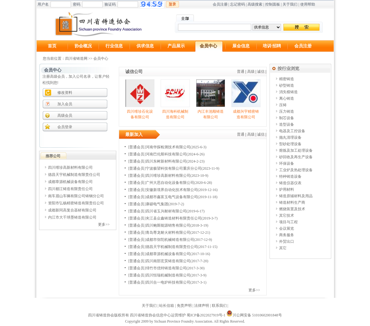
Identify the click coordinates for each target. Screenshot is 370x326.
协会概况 (83, 46)
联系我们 (219, 305)
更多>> (104, 224)
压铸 (283, 105)
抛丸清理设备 (290, 137)
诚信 (261, 71)
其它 (283, 248)
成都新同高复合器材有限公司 (72, 210)
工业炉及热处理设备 (296, 170)
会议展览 (286, 228)
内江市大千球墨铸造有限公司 (72, 217)
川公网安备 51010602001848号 (254, 315)
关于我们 (290, 4)
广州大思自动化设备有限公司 (170, 182)
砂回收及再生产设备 (296, 157)
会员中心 (208, 46)
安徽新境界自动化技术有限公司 (172, 190)
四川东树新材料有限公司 (166, 161)
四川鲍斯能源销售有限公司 (168, 225)
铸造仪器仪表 (290, 183)
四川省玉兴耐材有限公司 (166, 211)
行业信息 (114, 46)
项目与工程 (288, 222)
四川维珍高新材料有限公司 (70, 167)
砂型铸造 (286, 85)
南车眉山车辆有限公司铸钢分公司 (76, 196)
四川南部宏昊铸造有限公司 (168, 261)
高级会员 (64, 115)
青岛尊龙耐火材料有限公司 (168, 232)
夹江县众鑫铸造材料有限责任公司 (174, 218)
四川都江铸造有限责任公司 (70, 189)
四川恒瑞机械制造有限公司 (168, 275)
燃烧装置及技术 (292, 209)
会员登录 (64, 127)
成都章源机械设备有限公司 (70, 182)
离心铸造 (286, 98)
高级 (251, 71)
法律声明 (201, 305)
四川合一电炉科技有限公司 (168, 282)
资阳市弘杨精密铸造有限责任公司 (76, 203)
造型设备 (286, 124)
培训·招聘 (272, 46)
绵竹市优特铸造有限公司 (166, 268)
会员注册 (220, 4)
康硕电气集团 (157, 204)
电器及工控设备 (292, 131)
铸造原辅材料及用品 (296, 196)
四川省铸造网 (76, 58)
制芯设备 (286, 118)
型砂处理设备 (290, 144)
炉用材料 (286, 189)
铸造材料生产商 (292, 202)
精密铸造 (286, 79)
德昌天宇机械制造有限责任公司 (74, 174)
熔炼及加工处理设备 (296, 150)
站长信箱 (166, 305)
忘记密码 (237, 4)
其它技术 (286, 215)
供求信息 (145, 46)
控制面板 (272, 4)
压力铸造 (286, 111)
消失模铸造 (288, 92)
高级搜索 (254, 4)
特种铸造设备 (290, 176)
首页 (52, 46)
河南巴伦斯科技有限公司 (166, 154)
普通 (240, 71)
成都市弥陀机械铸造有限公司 (170, 239)
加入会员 (64, 104)
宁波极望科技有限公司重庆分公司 (174, 168)
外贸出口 (286, 241)
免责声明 (184, 305)
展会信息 (241, 46)
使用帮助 (307, 4)
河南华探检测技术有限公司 (168, 147)
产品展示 (176, 46)
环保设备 (286, 163)
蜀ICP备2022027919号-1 (206, 315)
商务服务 (286, 235)
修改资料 (64, 92)
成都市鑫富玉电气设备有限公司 (172, 197)
